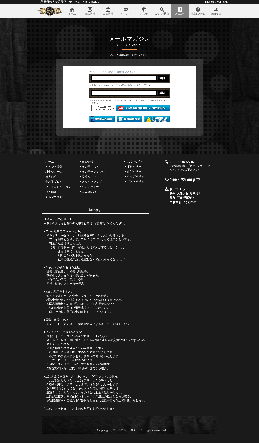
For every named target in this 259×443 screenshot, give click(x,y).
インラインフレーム (129, 101)
